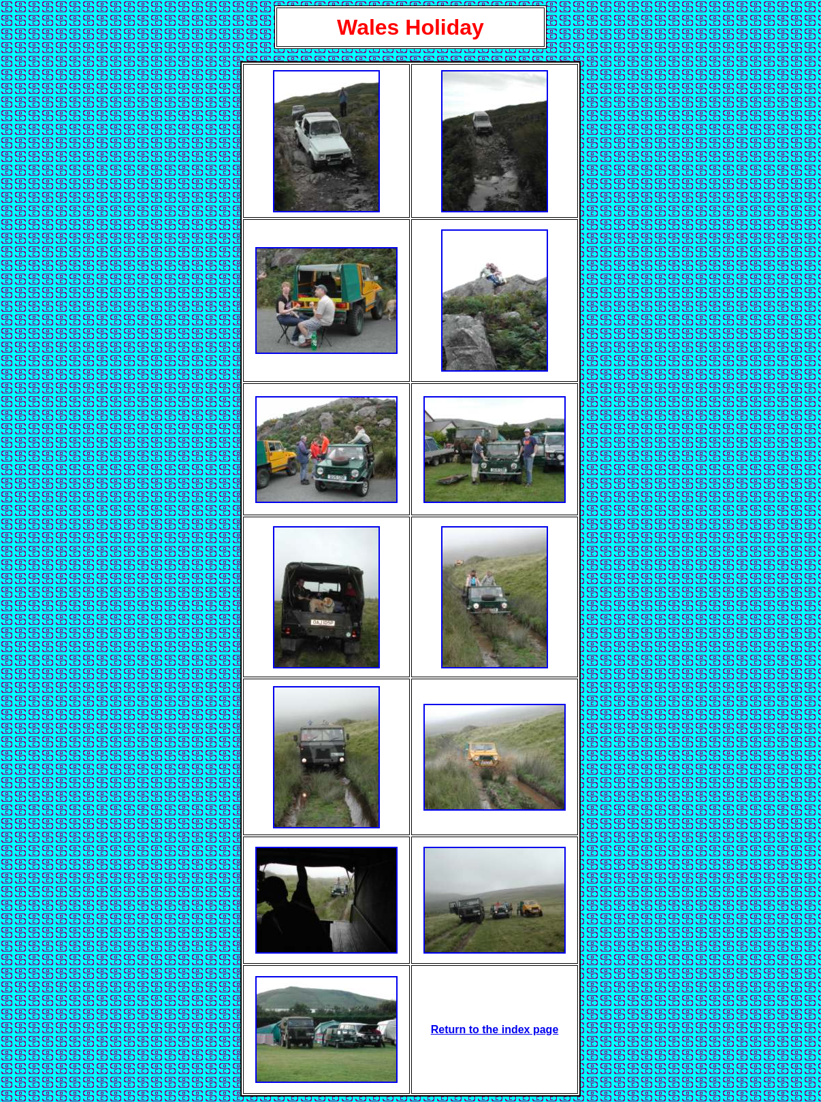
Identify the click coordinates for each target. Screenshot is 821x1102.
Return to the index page (495, 1029)
